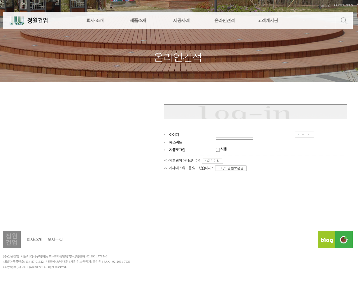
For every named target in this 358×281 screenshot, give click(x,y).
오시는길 (55, 239)
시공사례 (181, 20)
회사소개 (34, 239)
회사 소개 (94, 20)
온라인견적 (224, 20)
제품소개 (138, 20)
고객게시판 (267, 20)
